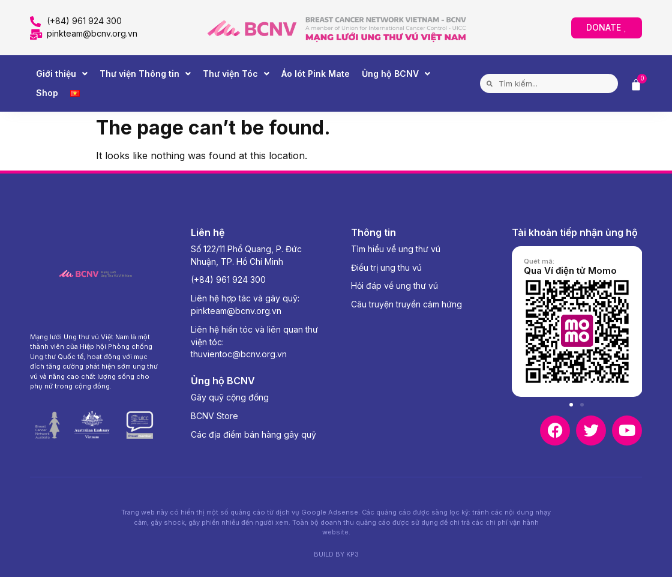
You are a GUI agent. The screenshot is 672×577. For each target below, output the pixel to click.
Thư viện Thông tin (145, 73)
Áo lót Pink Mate (315, 73)
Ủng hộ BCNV (396, 73)
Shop (47, 93)
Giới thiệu (62, 73)
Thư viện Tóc (236, 73)
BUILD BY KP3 (336, 554)
